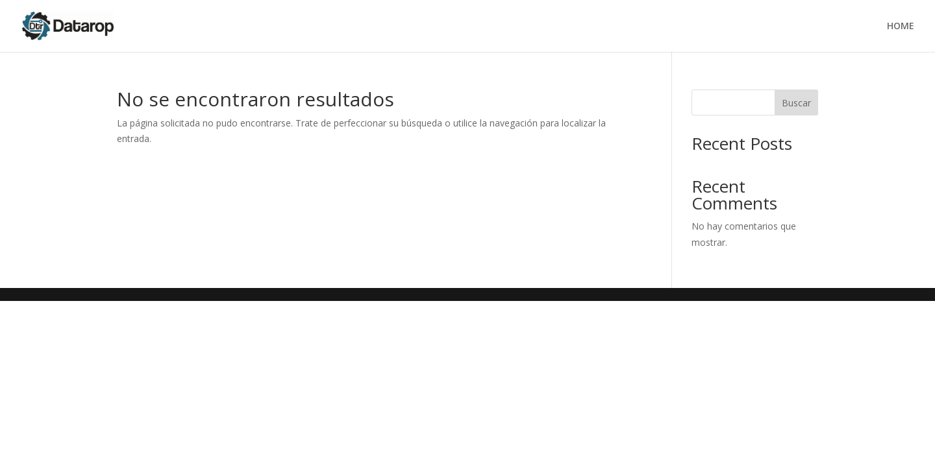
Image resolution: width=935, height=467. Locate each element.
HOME (900, 26)
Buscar (796, 103)
